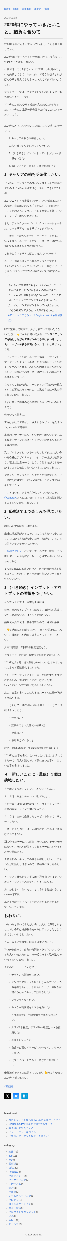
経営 (11, 1187)
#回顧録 (8, 1086)
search (37, 8)
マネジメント (16, 1175)
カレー (12, 1220)
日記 (11, 1167)
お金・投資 (15, 1208)
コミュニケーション (20, 1203)
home (7, 8)
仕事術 (12, 1191)
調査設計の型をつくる (21, 1128)
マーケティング (17, 1179)
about (16, 8)
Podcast (13, 1171)
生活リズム (15, 1183)
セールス (14, 1224)
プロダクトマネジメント (22, 1211)
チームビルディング (20, 1195)
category (26, 8)
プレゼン (14, 1199)
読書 (11, 1151)
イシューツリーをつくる (22, 1132)
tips (11, 1155)
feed (46, 8)
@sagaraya (10, 497)
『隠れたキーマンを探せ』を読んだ (29, 1136)
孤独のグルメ (14, 551)
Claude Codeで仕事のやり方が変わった (31, 1124)
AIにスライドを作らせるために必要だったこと (35, 1120)
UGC (11, 1215)
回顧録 (12, 1163)
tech (11, 1159)
